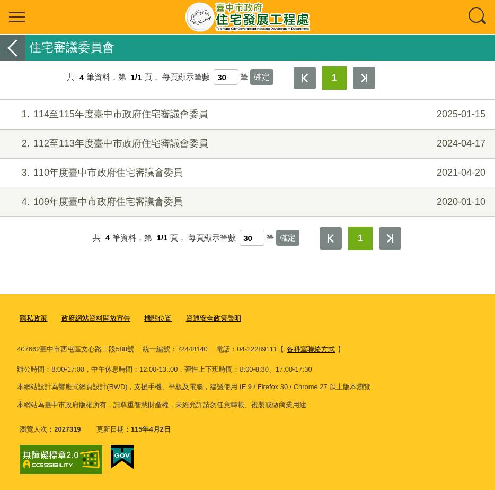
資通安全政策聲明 (213, 318)
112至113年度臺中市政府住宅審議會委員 (246, 143)
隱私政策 (33, 318)
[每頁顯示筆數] (226, 77)
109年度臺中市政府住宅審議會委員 (246, 202)
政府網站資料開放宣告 (95, 318)
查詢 (478, 17)
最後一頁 (364, 78)
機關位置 (158, 318)
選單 (17, 17)
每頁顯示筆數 (186, 77)
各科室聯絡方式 (311, 349)
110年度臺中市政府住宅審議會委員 (246, 172)
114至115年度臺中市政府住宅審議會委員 (246, 114)
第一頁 (305, 78)
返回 (12, 48)
